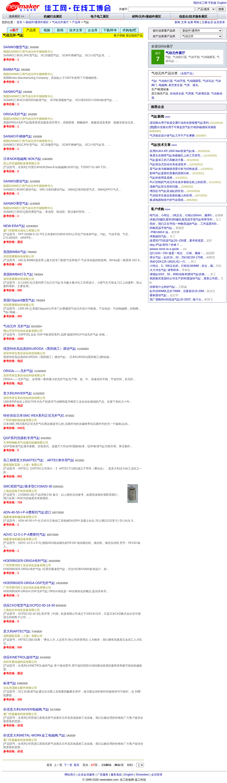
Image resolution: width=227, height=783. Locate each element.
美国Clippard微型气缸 (19, 300)
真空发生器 (175, 85)
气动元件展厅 (60, 22)
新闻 (177, 22)
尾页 (76, 765)
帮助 (196, 22)
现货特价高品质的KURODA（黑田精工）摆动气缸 (39, 348)
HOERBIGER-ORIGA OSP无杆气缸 (29, 583)
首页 (19, 22)
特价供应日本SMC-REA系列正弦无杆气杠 (33, 415)
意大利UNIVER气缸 (17, 393)
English (222, 2)
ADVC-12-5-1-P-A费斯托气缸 (24, 534)
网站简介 (70, 774)
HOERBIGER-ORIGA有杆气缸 (25, 561)
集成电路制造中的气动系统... (168, 200)
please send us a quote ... (166, 249)
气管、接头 (191, 85)
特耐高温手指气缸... (162, 228)
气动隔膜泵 (194, 81)
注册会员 (207, 22)
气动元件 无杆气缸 (16, 326)
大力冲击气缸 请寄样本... (165, 270)
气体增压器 (202, 93)
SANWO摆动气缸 (16, 181)
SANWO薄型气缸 (16, 203)
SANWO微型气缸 (16, 47)
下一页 (68, 765)
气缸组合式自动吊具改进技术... (169, 164)
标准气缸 (9, 683)
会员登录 (219, 22)
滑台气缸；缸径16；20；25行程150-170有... (177, 257)
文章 (184, 22)
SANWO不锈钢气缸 (17, 136)
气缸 (154, 81)
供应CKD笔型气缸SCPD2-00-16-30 (29, 605)
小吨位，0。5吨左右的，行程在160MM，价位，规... (182, 265)
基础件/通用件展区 (37, 22)
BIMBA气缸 (11, 69)
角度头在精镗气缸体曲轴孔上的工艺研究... (176, 155)
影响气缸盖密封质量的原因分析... (170, 173)
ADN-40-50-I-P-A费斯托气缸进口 (27, 512)
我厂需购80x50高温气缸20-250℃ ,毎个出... (177, 299)
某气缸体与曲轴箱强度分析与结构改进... (175, 168)
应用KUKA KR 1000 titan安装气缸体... (173, 151)
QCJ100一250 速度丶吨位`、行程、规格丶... (177, 253)
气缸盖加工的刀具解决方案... (168, 160)
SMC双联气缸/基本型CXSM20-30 (27, 486)
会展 (190, 22)
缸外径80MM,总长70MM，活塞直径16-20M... (178, 291)
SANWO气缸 (12, 92)
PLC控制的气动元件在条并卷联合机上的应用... (179, 182)
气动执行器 (166, 81)
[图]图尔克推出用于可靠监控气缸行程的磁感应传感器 (183, 127)
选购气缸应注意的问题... (165, 186)
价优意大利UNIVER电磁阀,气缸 (26, 709)
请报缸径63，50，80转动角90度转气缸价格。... (179, 274)
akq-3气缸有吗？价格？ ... (166, 244)
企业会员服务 (86, 774)
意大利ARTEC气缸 (17, 631)
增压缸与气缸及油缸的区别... (168, 191)
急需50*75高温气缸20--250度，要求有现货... (178, 240)
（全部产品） (186, 73)
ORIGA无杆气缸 (15, 114)
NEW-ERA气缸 (14, 226)
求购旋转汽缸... (159, 236)
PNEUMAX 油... (160, 232)
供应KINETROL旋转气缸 (21, 657)
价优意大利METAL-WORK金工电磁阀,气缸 (34, 735)
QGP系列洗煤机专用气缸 (21, 438)
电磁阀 (163, 85)
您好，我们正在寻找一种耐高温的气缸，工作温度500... (184, 223)
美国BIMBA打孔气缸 (18, 274)
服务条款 (116, 774)
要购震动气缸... (159, 295)
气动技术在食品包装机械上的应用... (172, 195)
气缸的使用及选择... (162, 177)
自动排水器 (177, 93)
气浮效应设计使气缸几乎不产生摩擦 (172, 135)
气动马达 (208, 81)
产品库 (76, 22)
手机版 (212, 2)
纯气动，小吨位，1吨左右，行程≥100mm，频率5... (182, 215)
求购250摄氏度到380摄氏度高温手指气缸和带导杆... (182, 219)
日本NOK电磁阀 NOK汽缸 (22, 159)
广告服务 (102, 774)
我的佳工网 (200, 2)
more (167, 116)
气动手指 (179, 81)
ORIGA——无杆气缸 (18, 371)
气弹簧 (189, 93)
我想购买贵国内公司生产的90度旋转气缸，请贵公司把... (185, 278)
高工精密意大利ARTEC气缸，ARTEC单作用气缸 (38, 460)
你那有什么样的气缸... (163, 287)
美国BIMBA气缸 (15, 252)
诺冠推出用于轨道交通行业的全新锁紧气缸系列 (179, 122)
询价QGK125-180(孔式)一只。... (170, 261)
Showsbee (142, 774)
